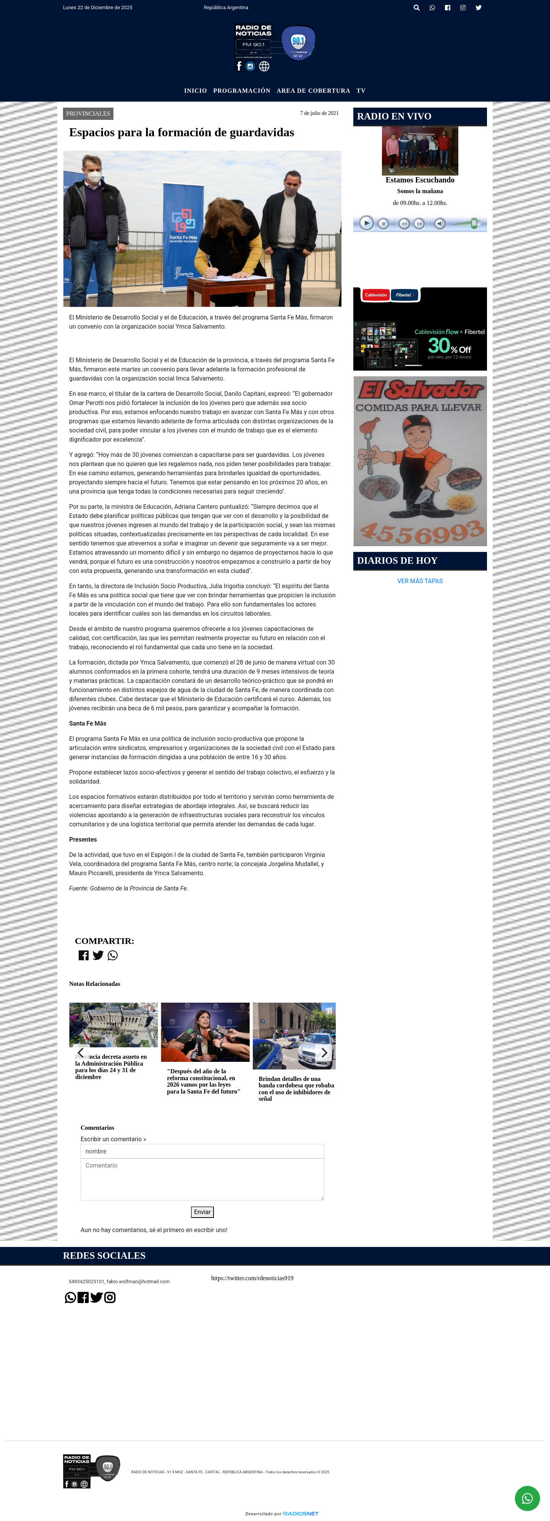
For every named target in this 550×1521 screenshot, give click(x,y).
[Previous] (81, 1052)
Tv (361, 90)
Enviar (202, 1212)
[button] (417, 8)
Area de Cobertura (313, 90)
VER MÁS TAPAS (420, 581)
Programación (241, 90)
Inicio (195, 90)
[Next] (323, 1052)
